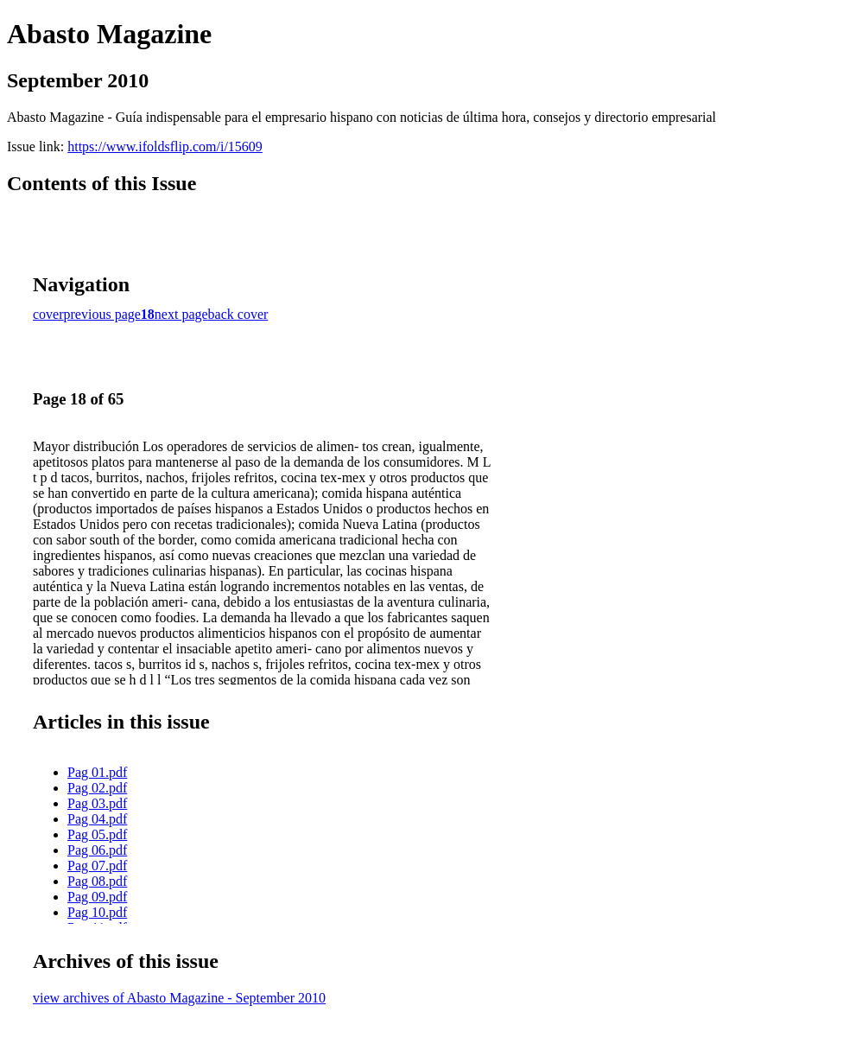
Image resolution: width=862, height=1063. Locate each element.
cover (48, 314)
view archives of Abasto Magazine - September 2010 (179, 997)
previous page (102, 314)
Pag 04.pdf (97, 819)
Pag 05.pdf (97, 834)
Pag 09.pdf (97, 896)
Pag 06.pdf (97, 850)
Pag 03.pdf (97, 803)
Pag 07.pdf (97, 865)
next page (181, 314)
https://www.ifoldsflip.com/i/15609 (165, 146)
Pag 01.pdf (97, 772)
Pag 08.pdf (97, 881)
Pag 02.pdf (97, 787)
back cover (238, 314)
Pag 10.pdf (97, 912)
